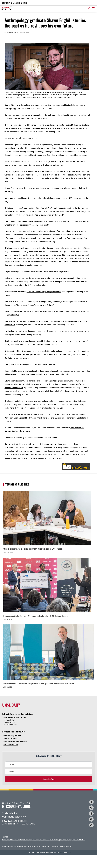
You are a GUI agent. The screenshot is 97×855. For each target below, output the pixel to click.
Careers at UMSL (78, 840)
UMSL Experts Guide (11, 745)
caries (40, 221)
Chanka (31, 384)
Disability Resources (40, 840)
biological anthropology (53, 165)
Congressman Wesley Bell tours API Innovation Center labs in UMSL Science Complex (35, 616)
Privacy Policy (65, 840)
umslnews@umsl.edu (13, 736)
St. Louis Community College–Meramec (44, 291)
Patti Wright (28, 354)
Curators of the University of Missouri (16, 840)
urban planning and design (50, 301)
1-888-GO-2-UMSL (28, 824)
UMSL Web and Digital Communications (56, 853)
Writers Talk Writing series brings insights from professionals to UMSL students (33, 548)
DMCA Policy (54, 840)
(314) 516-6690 (10, 738)
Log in (28, 853)
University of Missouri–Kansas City (71, 311)
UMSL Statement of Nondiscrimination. (59, 846)
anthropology (10, 108)
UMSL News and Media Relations (15, 741)
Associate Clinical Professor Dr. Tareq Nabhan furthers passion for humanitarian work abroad (38, 683)
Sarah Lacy (42, 374)
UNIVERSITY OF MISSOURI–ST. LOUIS (14, 3)
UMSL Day (9, 358)
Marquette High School (71, 278)
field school (18, 388)
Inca (22, 384)
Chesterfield (10, 325)
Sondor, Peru (34, 381)
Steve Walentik (13, 33)
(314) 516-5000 (21, 821)
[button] (93, 8)
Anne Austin (10, 198)
